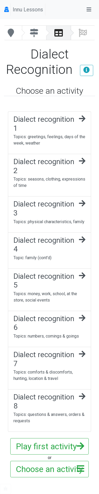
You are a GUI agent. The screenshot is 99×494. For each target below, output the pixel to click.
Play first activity (48, 446)
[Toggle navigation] (89, 10)
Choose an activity (49, 469)
